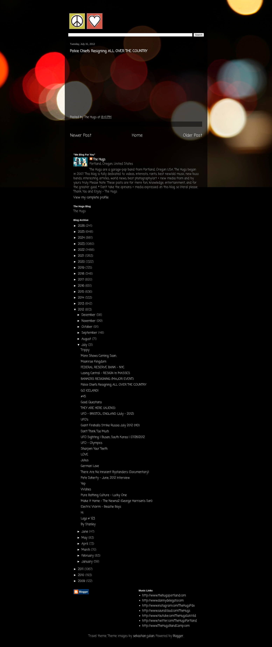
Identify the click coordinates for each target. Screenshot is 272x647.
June (85, 532)
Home (137, 135)
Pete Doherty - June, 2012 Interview (105, 478)
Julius (84, 460)
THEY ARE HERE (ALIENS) (98, 408)
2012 (81, 310)
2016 (81, 286)
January (88, 562)
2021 (81, 256)
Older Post (192, 135)
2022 (82, 250)
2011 (81, 569)
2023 (82, 244)
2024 (82, 238)
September (90, 333)
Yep (83, 483)
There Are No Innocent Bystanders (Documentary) (115, 472)
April (85, 544)
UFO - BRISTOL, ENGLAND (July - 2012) (107, 414)
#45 (83, 396)
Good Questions (91, 402)
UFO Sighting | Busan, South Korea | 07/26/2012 (113, 437)
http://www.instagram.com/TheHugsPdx (168, 606)
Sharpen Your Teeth (94, 449)
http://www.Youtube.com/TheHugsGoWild (169, 616)
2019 (81, 268)
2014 (81, 298)
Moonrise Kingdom (93, 361)
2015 (81, 292)
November (89, 321)
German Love (90, 466)
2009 (82, 581)
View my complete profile (91, 197)
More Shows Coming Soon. (99, 356)
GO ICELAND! (90, 391)
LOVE (84, 454)
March (86, 550)
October (87, 327)
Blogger (178, 636)
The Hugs (99, 159)
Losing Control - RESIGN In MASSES (105, 373)
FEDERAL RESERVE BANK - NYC (102, 367)
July (85, 345)
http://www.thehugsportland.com (164, 595)
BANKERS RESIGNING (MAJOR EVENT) (107, 379)
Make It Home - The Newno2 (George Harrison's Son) (116, 501)
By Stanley (88, 524)
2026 (82, 226)
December (89, 315)
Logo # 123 (88, 518)
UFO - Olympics (91, 443)
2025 (82, 232)
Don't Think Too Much (95, 431)
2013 (81, 304)
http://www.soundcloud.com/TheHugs (166, 611)
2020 (82, 262)
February (88, 556)
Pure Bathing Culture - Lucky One (104, 495)
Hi (82, 513)
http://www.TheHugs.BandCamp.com (166, 626)
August (87, 339)
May (85, 538)
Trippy (85, 350)
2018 (81, 274)
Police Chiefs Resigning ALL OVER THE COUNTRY (113, 385)
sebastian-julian (143, 636)
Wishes (86, 489)
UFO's (84, 419)
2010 (81, 575)
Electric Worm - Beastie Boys (101, 507)
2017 (81, 280)
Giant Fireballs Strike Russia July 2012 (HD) (110, 425)
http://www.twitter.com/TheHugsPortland (169, 621)
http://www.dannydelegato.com (163, 600)
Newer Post (80, 135)
